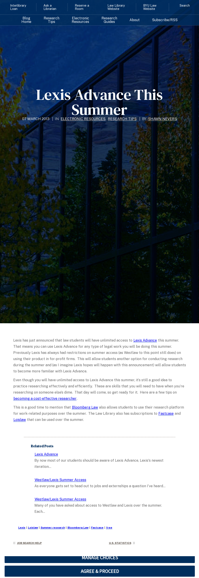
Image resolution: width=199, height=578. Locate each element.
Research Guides (109, 20)
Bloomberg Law (85, 407)
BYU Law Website (149, 7)
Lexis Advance (145, 340)
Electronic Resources (80, 20)
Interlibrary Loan (18, 7)
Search (185, 5)
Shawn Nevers (162, 119)
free (109, 527)
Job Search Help (29, 543)
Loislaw (19, 420)
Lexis (21, 527)
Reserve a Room (82, 7)
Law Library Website (116, 7)
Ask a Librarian (49, 7)
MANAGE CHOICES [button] (100, 557)
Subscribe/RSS (165, 20)
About (135, 20)
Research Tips (51, 20)
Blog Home (26, 20)
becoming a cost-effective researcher (45, 398)
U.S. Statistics (120, 543)
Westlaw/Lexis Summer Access (60, 480)
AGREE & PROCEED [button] (100, 571)
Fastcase (166, 413)
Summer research (53, 527)
